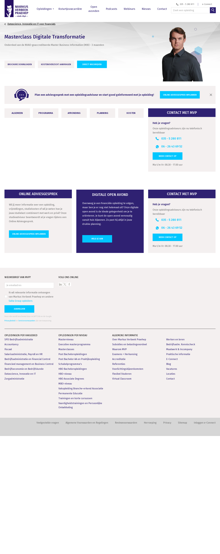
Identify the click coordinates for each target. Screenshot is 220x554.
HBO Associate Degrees (71, 496)
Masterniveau (65, 457)
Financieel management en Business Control (28, 482)
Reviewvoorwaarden (126, 540)
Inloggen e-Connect (205, 540)
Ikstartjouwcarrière (70, 9)
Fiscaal (8, 467)
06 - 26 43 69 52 (171, 146)
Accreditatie (119, 477)
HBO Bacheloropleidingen (72, 486)
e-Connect (207, 4)
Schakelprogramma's (70, 482)
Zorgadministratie (14, 496)
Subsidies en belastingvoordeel (129, 462)
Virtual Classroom (121, 496)
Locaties (170, 491)
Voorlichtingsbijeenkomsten (127, 486)
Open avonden (93, 9)
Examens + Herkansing (124, 472)
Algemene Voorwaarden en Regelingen (87, 540)
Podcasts (111, 9)
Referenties (118, 482)
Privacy (167, 540)
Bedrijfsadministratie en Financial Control (27, 477)
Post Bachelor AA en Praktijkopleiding (79, 477)
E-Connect (172, 477)
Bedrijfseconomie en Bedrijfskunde (24, 486)
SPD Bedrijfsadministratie (18, 457)
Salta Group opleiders (20, 418)
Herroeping (150, 540)
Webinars (129, 9)
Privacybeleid (9, 439)
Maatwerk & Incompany (179, 467)
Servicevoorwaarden (26, 439)
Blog (168, 482)
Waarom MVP (119, 467)
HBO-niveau (65, 491)
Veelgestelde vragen (48, 540)
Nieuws (146, 9)
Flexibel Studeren (121, 491)
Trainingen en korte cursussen (75, 516)
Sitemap (182, 540)
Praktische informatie (178, 472)
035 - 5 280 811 (187, 4)
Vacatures (171, 486)
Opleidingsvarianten (20, 281)
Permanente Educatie (70, 511)
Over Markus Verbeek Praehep (129, 457)
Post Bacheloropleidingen (72, 472)
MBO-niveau (65, 501)
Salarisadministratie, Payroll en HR (23, 472)
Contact (162, 9)
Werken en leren (175, 457)
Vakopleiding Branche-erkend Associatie (80, 506)
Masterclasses (66, 467)
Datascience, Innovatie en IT (20, 491)
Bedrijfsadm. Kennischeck (180, 462)
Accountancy (11, 462)
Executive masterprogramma (74, 462)
